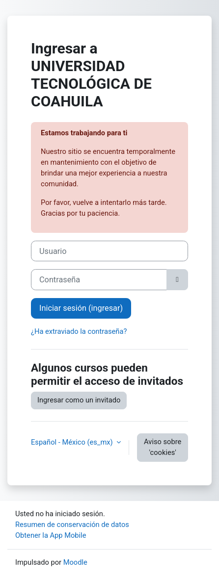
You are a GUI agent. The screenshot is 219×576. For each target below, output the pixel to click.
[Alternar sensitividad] (177, 279)
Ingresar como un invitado (78, 400)
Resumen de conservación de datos (72, 524)
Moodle (75, 562)
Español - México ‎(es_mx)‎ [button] (72, 442)
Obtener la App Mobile (50, 535)
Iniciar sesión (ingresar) (81, 308)
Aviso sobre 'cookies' (162, 447)
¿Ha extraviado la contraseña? (79, 331)
